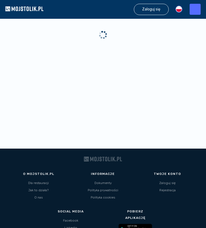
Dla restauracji (38, 183)
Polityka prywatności (103, 190)
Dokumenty (103, 183)
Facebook (70, 220)
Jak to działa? (38, 190)
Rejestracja (167, 190)
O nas (38, 197)
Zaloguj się (167, 183)
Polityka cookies (103, 197)
